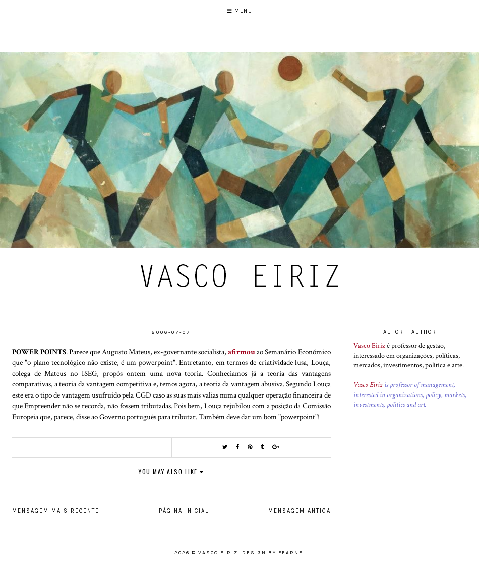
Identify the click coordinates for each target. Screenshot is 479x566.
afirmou (241, 352)
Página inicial (184, 510)
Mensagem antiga (299, 510)
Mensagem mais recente (55, 510)
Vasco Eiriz (369, 345)
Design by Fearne (272, 553)
